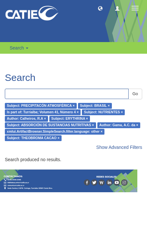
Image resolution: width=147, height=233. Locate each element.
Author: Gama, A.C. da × (118, 125)
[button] (100, 8)
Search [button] (19, 47)
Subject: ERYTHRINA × (69, 119)
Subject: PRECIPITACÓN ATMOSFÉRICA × (40, 106)
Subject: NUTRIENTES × (103, 112)
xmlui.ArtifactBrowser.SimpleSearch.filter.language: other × (55, 132)
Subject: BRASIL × (95, 106)
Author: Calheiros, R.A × (26, 119)
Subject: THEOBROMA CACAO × (33, 138)
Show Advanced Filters (119, 147)
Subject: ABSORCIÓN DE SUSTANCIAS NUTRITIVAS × (50, 125)
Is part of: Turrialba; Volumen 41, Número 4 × (43, 112)
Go (135, 93)
